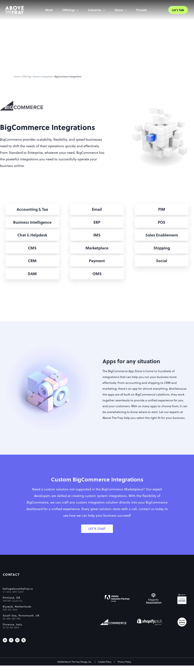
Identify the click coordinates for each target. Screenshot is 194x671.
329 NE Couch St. (13, 606)
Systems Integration (43, 76)
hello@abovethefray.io (18, 594)
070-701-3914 (10, 615)
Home (17, 76)
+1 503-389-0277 (13, 597)
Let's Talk (177, 10)
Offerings (26, 76)
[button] (32, 209)
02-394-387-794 (11, 624)
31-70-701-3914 (11, 633)
